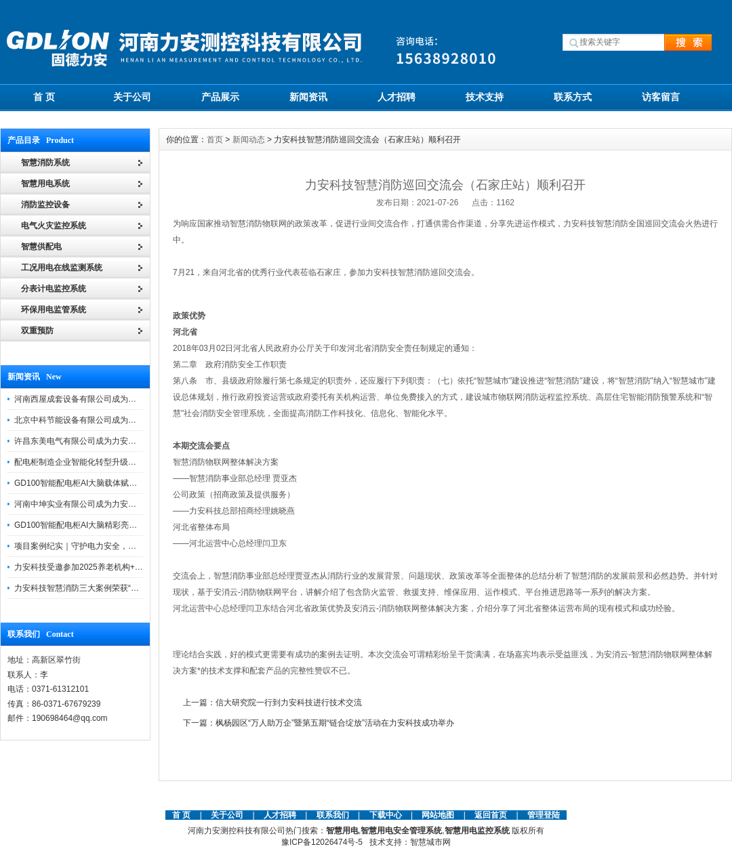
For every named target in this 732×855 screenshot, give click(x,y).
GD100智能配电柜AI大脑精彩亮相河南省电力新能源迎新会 (120, 525)
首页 (215, 139)
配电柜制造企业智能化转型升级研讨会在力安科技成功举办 (120, 462)
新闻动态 (248, 139)
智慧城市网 (430, 842)
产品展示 (220, 96)
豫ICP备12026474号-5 (322, 842)
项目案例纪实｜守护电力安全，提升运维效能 (95, 546)
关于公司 (132, 96)
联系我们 (333, 815)
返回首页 (491, 815)
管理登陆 (543, 815)
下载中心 (385, 815)
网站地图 (438, 815)
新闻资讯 (308, 96)
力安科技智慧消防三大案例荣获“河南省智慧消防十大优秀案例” (126, 588)
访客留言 (661, 96)
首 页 (44, 96)
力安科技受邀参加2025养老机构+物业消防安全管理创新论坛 (123, 567)
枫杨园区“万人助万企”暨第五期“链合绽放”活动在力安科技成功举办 (335, 723)
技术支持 (485, 96)
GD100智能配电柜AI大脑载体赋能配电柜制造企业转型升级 (120, 483)
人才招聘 (396, 96)
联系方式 (573, 96)
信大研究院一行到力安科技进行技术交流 (289, 702)
